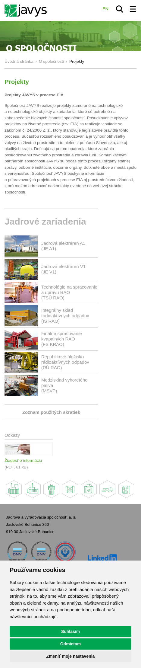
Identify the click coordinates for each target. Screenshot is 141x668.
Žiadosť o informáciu (23, 460)
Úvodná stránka (19, 61)
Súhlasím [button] (70, 631)
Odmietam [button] (70, 643)
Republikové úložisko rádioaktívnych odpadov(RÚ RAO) (65, 362)
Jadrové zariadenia (45, 221)
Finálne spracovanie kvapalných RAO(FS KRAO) (61, 339)
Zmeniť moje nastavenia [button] (70, 656)
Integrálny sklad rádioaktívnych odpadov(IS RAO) (65, 316)
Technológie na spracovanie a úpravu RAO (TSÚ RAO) (69, 292)
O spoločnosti (51, 61)
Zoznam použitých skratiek (51, 412)
